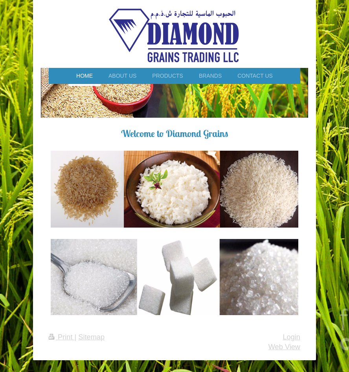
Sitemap (91, 337)
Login (291, 337)
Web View (284, 347)
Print (62, 337)
